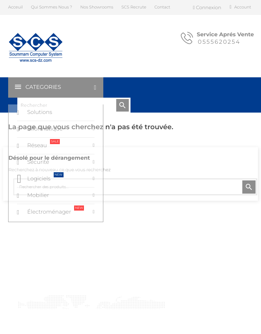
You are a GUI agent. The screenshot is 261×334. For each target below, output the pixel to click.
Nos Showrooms (96, 7)
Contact (162, 7)
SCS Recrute (133, 7)
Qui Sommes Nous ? (51, 7)
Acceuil (15, 7)
